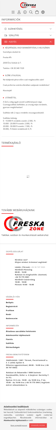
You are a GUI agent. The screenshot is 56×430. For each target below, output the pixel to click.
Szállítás (10, 343)
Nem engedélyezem (19, 425)
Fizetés (9, 339)
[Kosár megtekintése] (37, 12)
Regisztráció (12, 306)
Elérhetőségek (13, 347)
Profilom (10, 310)
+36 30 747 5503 (38, 267)
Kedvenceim (12, 318)
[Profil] (19, 12)
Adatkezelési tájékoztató (18, 335)
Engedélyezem (38, 425)
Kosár (8, 314)
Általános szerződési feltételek (21, 331)
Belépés (9, 302)
